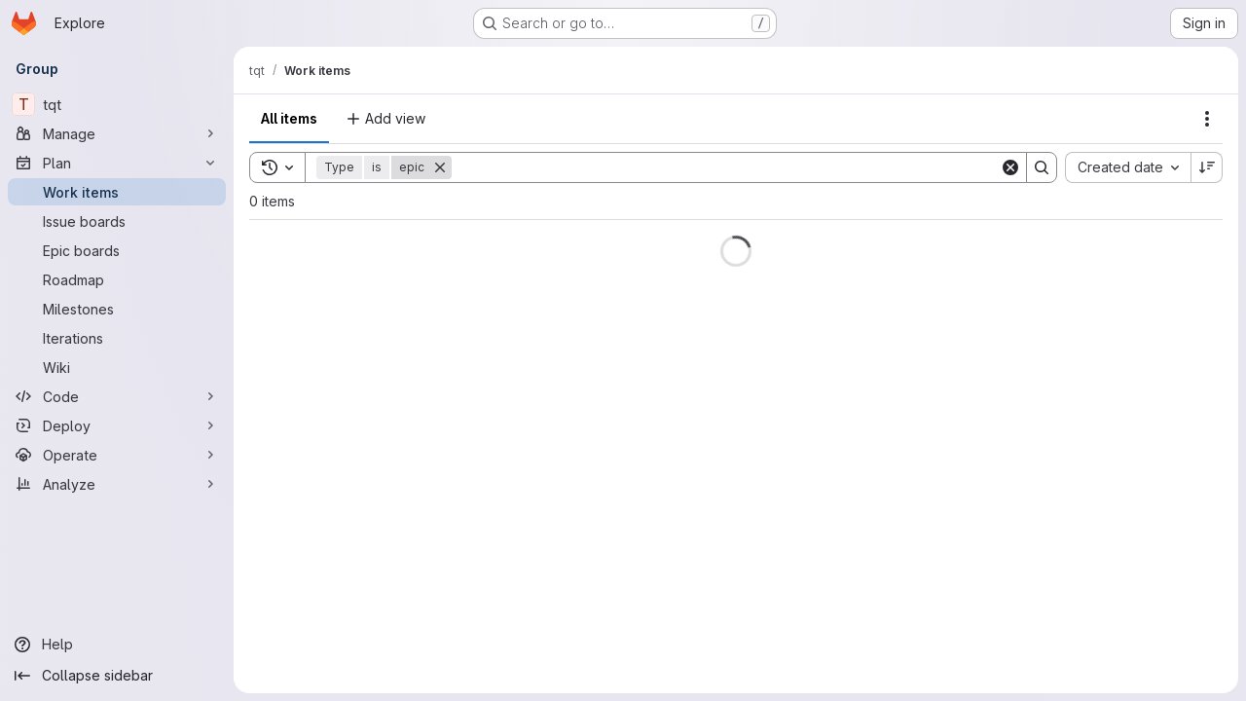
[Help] (117, 644)
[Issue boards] (117, 221)
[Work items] (117, 191)
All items (289, 118)
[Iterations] (117, 337)
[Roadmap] (117, 279)
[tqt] (117, 104)
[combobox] (1128, 167)
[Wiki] (117, 367)
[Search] (726, 167)
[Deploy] (117, 425)
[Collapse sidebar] (117, 675)
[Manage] (117, 133)
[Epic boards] (117, 250)
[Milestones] (117, 308)
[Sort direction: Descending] (1207, 167)
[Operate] (117, 454)
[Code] (117, 396)
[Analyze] (117, 484)
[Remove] (440, 167)
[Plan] (117, 162)
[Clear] (1010, 167)
